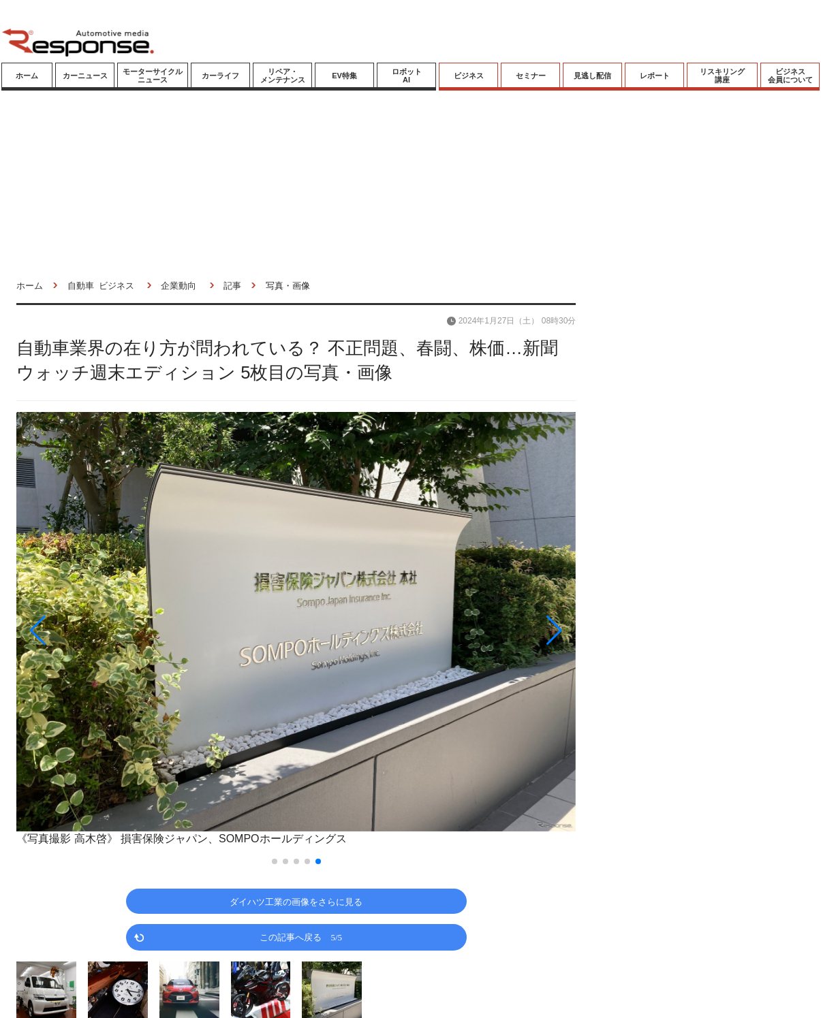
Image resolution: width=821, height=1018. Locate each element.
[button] (100, 630)
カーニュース (85, 75)
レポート (655, 75)
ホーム (27, 75)
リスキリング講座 (722, 75)
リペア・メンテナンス (282, 75)
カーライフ (220, 75)
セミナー (531, 75)
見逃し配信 (592, 75)
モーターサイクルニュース (153, 75)
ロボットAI (407, 75)
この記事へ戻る (301, 936)
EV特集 (344, 75)
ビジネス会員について (790, 75)
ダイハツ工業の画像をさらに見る (296, 901)
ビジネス (469, 75)
